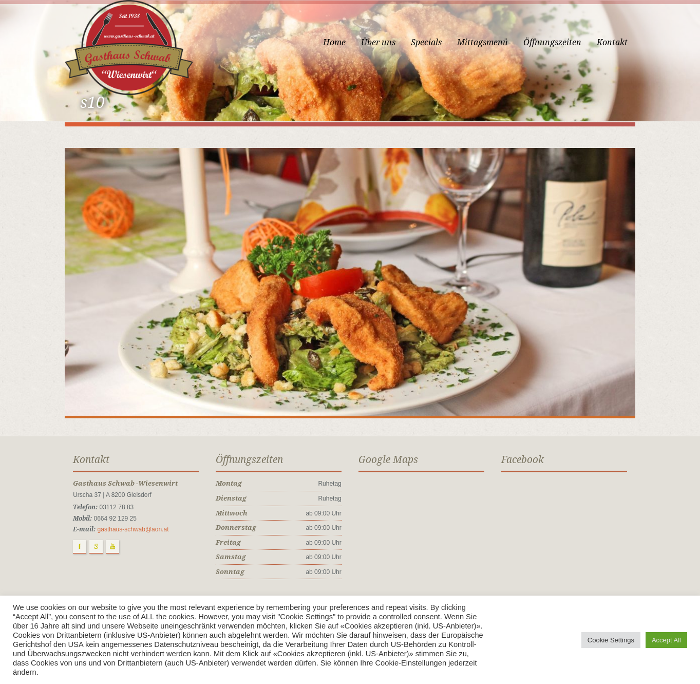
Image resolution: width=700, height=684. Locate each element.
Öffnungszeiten (560, 42)
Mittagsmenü (490, 42)
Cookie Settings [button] (611, 640)
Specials (434, 42)
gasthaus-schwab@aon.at (126, 537)
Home (342, 42)
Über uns (386, 42)
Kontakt (619, 42)
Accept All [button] (666, 640)
